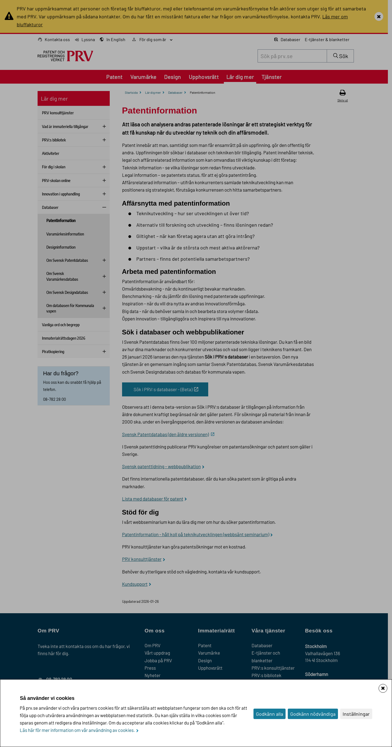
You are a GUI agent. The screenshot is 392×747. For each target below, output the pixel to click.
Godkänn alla (269, 714)
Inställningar (356, 714)
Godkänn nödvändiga (312, 714)
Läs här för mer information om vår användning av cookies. (77, 730)
